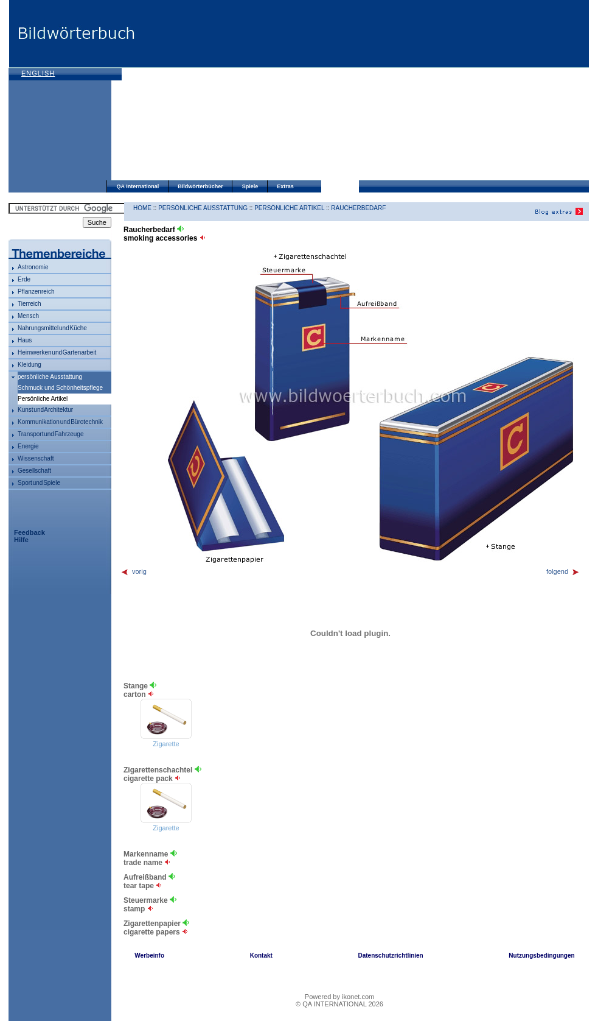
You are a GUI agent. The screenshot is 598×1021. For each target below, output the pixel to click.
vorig (133, 571)
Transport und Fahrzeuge (50, 434)
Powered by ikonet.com (339, 996)
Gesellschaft (34, 470)
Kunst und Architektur (45, 409)
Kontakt (261, 955)
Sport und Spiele (39, 482)
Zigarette (166, 743)
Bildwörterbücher (200, 186)
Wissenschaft (36, 458)
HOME (142, 208)
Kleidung (29, 364)
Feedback (29, 532)
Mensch (28, 316)
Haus (25, 340)
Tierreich (29, 303)
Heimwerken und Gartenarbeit (57, 352)
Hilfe (21, 539)
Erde (24, 279)
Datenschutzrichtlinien (390, 955)
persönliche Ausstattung (50, 376)
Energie (28, 446)
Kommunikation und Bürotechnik (60, 422)
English (38, 73)
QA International (138, 186)
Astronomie (33, 267)
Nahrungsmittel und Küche (52, 328)
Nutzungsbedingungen (541, 955)
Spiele (250, 186)
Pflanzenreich (36, 291)
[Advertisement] (291, 91)
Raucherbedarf (358, 208)
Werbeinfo (149, 955)
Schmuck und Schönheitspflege (60, 387)
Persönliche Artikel (289, 208)
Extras (285, 186)
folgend (563, 571)
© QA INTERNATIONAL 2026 (339, 1004)
